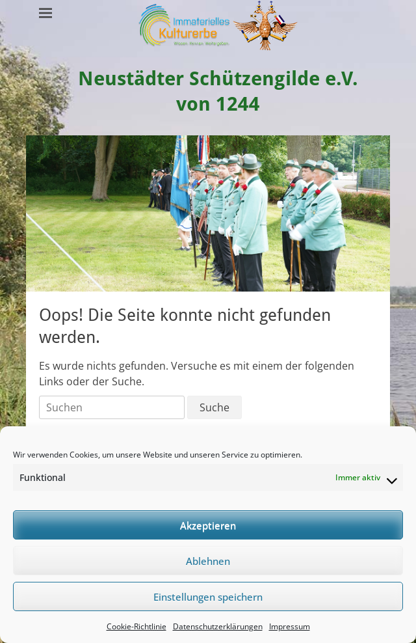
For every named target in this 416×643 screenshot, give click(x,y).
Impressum (289, 626)
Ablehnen (208, 561)
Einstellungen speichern (208, 596)
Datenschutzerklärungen (218, 626)
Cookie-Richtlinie (136, 626)
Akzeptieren (208, 525)
